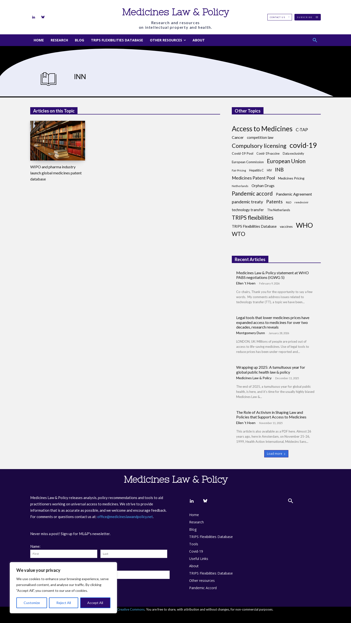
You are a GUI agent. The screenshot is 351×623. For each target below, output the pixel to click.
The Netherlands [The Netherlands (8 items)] (278, 210)
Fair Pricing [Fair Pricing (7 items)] (239, 170)
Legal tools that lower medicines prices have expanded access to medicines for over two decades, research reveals (272, 322)
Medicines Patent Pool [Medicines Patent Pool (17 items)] (253, 177)
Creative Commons (131, 609)
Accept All (95, 603)
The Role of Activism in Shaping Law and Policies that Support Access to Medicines (271, 414)
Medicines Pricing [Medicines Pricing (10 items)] (291, 178)
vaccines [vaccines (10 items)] (286, 226)
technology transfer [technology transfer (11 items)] (248, 210)
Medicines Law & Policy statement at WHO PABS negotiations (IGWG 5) (272, 275)
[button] (315, 40)
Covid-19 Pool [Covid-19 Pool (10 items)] (242, 153)
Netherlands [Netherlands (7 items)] (240, 186)
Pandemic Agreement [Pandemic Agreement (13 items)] (294, 194)
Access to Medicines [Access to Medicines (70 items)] (262, 128)
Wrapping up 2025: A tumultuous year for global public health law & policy (270, 369)
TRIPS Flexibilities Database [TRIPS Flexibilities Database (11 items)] (254, 226)
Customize (32, 603)
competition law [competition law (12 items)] (260, 137)
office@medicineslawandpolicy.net (125, 516)
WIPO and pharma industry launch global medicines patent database (56, 172)
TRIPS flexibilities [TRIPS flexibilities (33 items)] (252, 217)
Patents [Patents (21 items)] (274, 201)
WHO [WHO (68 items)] (304, 225)
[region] (63, 587)
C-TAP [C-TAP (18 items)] (302, 129)
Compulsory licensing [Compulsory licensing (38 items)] (259, 145)
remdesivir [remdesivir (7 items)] (301, 202)
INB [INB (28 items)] (279, 169)
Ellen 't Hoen (245, 283)
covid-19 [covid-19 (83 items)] (303, 145)
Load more (276, 454)
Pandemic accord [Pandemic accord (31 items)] (252, 193)
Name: (35, 546)
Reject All (63, 603)
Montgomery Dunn (250, 333)
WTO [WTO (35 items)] (238, 233)
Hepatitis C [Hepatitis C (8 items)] (256, 170)
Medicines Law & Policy (254, 378)
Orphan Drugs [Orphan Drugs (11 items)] (263, 186)
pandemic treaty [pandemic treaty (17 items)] (247, 201)
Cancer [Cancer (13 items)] (238, 137)
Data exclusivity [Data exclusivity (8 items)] (293, 153)
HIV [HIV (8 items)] (269, 170)
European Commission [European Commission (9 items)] (248, 162)
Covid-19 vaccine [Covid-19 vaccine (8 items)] (268, 153)
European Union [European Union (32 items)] (286, 161)
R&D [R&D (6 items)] (288, 202)
